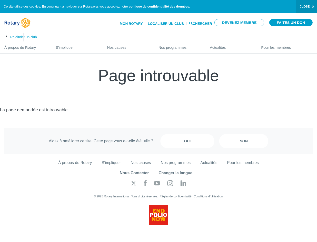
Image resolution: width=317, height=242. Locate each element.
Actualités (231, 45)
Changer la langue (175, 173)
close (305, 6)
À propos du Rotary (25, 45)
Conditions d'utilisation (208, 196)
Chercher (202, 23)
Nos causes (128, 45)
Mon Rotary (131, 24)
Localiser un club (166, 24)
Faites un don (291, 22)
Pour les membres (287, 45)
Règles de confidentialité (175, 196)
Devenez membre (239, 22)
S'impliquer (77, 45)
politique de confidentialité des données (159, 6)
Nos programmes (179, 45)
